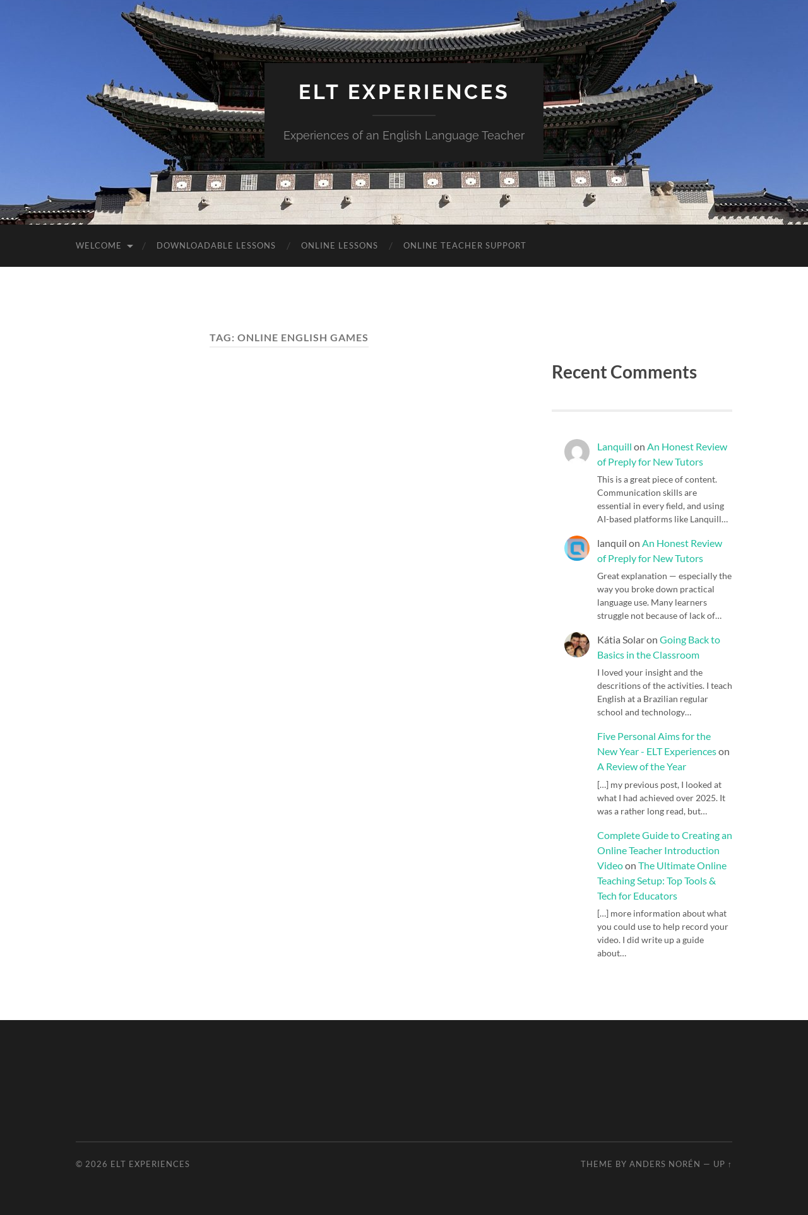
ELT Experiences (404, 91)
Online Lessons (339, 245)
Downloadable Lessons (216, 245)
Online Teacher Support (464, 245)
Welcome (99, 245)
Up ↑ (722, 1164)
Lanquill (614, 446)
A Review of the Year (641, 766)
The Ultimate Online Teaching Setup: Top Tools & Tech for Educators (662, 880)
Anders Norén (665, 1164)
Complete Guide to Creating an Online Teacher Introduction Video (664, 850)
